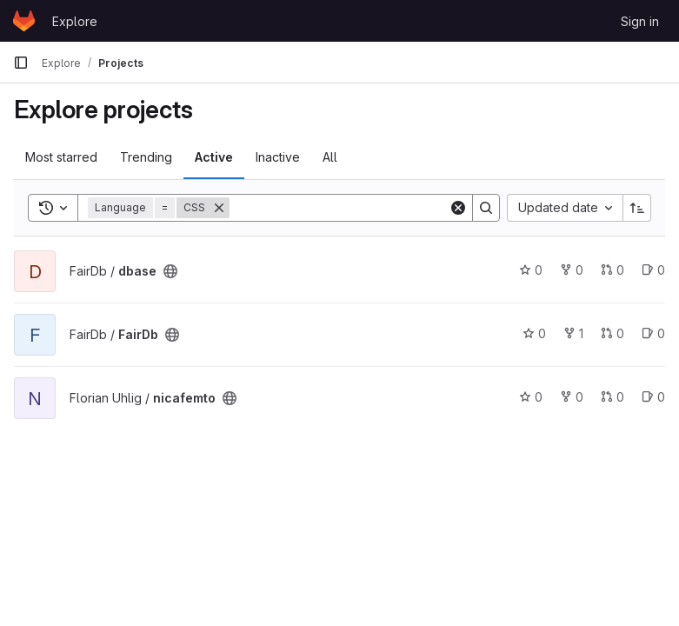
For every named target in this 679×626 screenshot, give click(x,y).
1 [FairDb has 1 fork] (573, 333)
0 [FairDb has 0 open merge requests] (612, 333)
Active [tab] (214, 157)
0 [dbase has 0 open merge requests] (612, 270)
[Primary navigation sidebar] (21, 63)
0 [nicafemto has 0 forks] (571, 397)
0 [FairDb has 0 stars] (534, 333)
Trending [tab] (146, 157)
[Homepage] (24, 21)
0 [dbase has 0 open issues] (653, 270)
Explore (74, 21)
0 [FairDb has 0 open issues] (653, 333)
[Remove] (219, 207)
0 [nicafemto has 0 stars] (531, 397)
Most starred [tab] (61, 157)
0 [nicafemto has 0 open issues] (653, 397)
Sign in (640, 21)
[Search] (339, 207)
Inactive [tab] (278, 157)
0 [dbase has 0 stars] (531, 270)
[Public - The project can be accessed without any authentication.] (170, 271)
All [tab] (330, 157)
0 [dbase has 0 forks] (571, 270)
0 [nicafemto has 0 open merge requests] (612, 397)
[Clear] (458, 207)
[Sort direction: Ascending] (637, 208)
